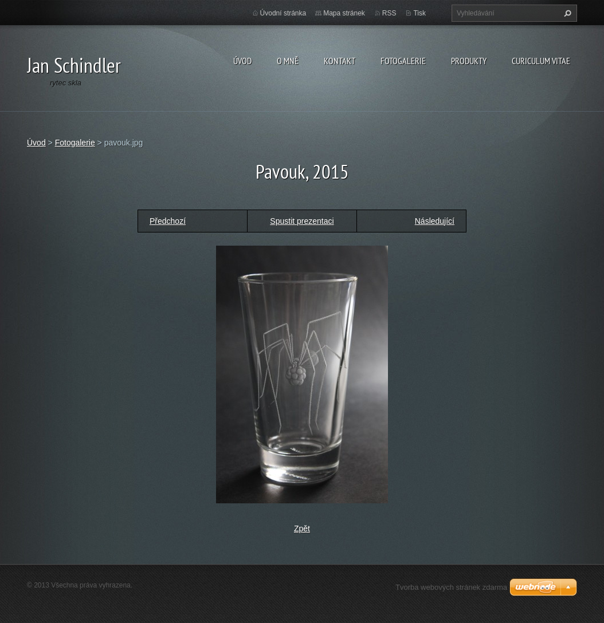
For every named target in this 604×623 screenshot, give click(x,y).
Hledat (566, 13)
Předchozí (168, 221)
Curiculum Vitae (541, 60)
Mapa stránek (344, 13)
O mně (288, 60)
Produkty (469, 60)
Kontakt (339, 60)
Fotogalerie (403, 60)
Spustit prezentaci (302, 221)
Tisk (419, 13)
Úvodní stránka (283, 13)
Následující (434, 221)
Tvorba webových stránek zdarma (451, 587)
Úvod (242, 60)
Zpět (302, 528)
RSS (389, 13)
